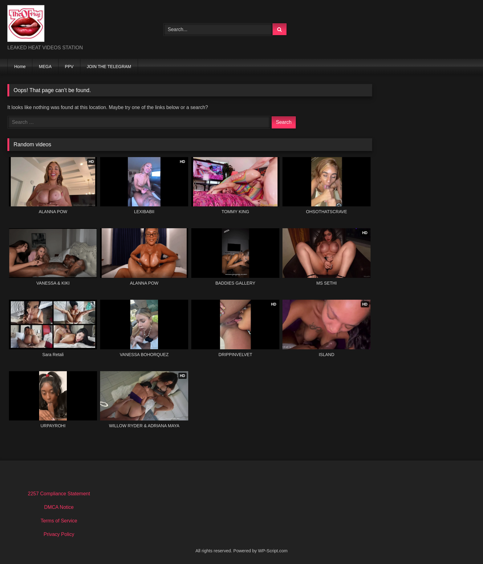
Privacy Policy (58, 534)
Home (20, 66)
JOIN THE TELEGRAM (109, 66)
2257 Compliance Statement (59, 493)
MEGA (45, 66)
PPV (69, 66)
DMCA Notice (59, 507)
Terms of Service (59, 520)
